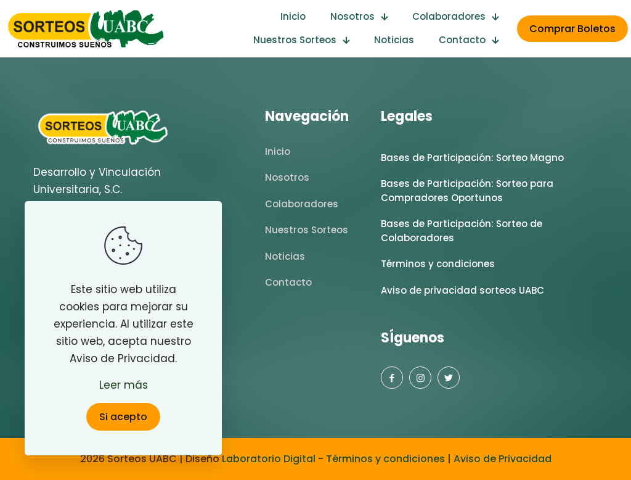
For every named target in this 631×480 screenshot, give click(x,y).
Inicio (277, 151)
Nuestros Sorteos (306, 229)
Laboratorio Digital (269, 459)
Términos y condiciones (438, 263)
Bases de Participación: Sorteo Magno (472, 157)
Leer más (123, 385)
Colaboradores (301, 203)
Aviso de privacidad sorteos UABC (462, 290)
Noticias (285, 256)
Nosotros (287, 177)
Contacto (288, 282)
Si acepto (123, 417)
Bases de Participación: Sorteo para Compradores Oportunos (467, 190)
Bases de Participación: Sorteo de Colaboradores (461, 230)
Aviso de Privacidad (501, 459)
